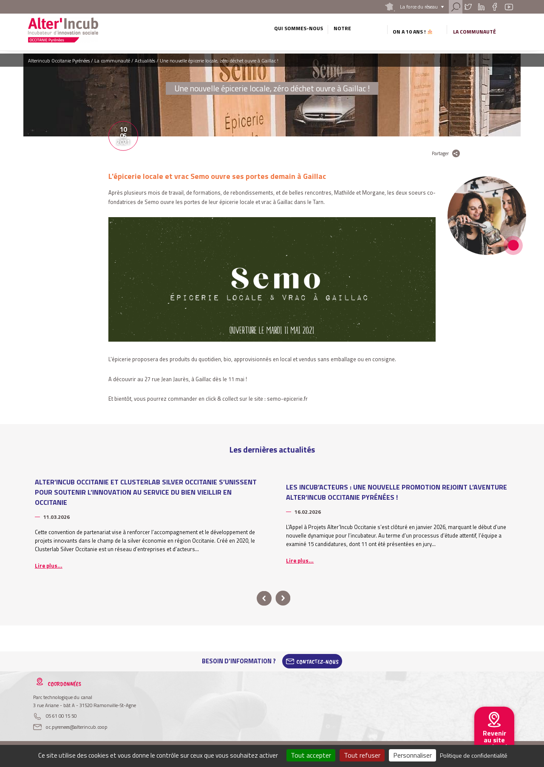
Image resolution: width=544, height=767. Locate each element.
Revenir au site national (494, 740)
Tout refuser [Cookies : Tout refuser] (362, 755)
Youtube (509, 7)
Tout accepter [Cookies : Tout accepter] (311, 755)
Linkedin (481, 7)
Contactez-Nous (317, 661)
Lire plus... (48, 565)
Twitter (467, 7)
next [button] (283, 598)
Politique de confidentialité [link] (473, 755)
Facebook (495, 7)
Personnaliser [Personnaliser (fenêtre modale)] (412, 755)
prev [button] (264, 598)
